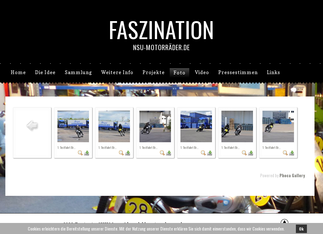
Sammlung (78, 72)
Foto (179, 73)
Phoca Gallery (292, 175)
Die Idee (45, 72)
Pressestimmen (238, 72)
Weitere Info (117, 72)
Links (273, 72)
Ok (301, 228)
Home (18, 72)
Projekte (154, 72)
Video (202, 72)
